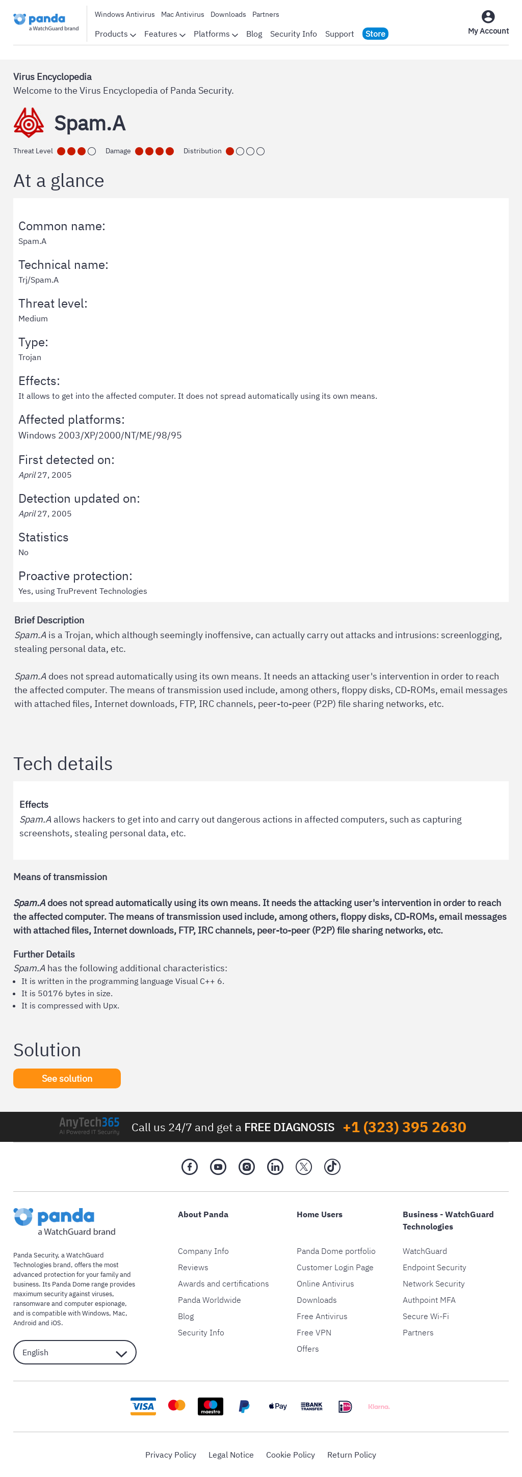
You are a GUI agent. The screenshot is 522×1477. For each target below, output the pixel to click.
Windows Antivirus (125, 14)
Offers (308, 1349)
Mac (119, 1313)
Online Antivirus (325, 1283)
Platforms (216, 34)
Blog (254, 34)
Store (375, 34)
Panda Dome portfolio (336, 1251)
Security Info (293, 34)
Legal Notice (231, 1454)
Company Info (203, 1251)
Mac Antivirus (182, 14)
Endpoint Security (434, 1267)
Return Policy (351, 1454)
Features (165, 34)
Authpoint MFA (429, 1300)
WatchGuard (425, 1251)
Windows (95, 1313)
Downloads (228, 14)
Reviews (193, 1267)
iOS (56, 1323)
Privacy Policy (170, 1454)
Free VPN (314, 1332)
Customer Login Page (335, 1267)
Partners (265, 14)
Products (115, 34)
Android (25, 1323)
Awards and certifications (223, 1283)
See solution (67, 1078)
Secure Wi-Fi (426, 1316)
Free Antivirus (322, 1316)
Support (339, 34)
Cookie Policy (290, 1454)
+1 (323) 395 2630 (404, 1126)
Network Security (434, 1283)
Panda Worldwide (209, 1300)
